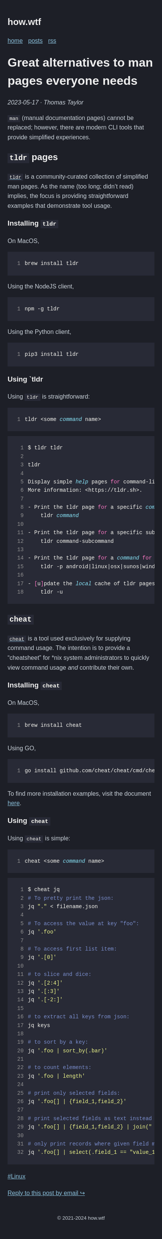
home (15, 40)
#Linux (16, 1176)
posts (35, 40)
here (14, 803)
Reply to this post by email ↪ (46, 1192)
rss (52, 40)
